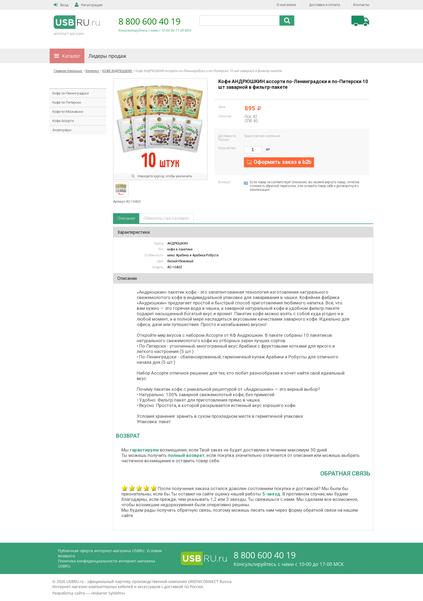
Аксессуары (61, 130)
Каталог (71, 56)
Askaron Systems (108, 593)
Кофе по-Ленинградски (70, 93)
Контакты (361, 4)
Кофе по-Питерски (66, 102)
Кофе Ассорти (63, 121)
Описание (126, 218)
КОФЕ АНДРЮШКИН (117, 71)
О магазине (286, 4)
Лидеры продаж (107, 56)
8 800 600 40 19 (149, 21)
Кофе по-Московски (67, 112)
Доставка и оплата (324, 4)
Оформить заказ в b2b (282, 162)
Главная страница (68, 71)
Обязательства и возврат (166, 218)
